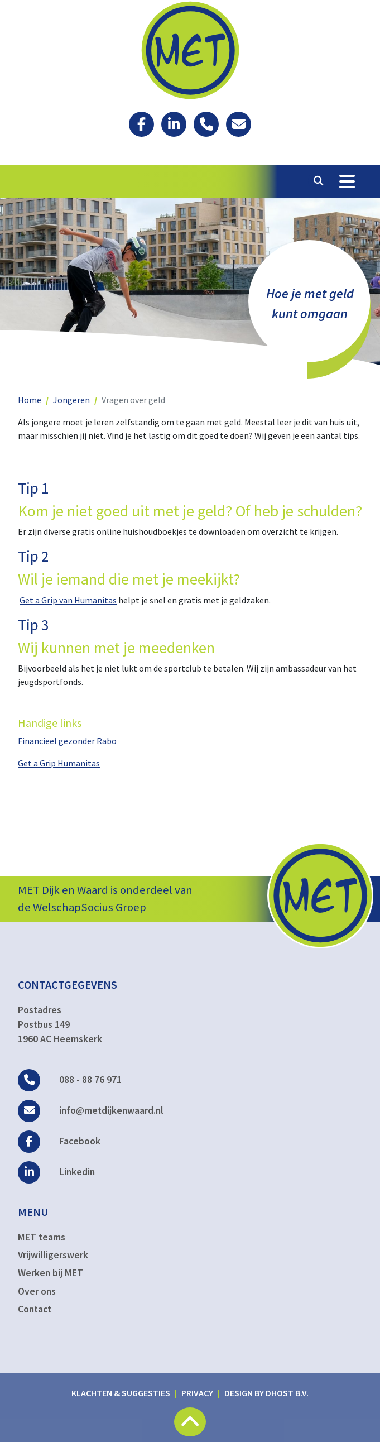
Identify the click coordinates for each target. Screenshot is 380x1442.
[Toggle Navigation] (347, 181)
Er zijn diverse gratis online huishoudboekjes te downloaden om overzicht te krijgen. (178, 531)
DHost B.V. (287, 1392)
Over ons (37, 1291)
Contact (34, 1309)
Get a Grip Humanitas (59, 763)
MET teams (41, 1237)
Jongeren (71, 399)
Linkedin (56, 1172)
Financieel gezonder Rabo (67, 740)
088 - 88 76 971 (70, 1080)
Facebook (59, 1141)
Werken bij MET (50, 1273)
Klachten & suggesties (120, 1392)
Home (29, 399)
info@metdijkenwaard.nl (90, 1110)
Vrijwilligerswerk (53, 1255)
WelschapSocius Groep (89, 907)
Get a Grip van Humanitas (68, 600)
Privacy (197, 1392)
